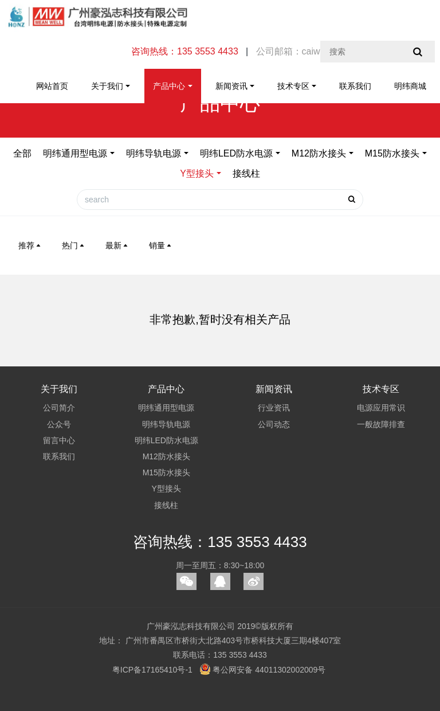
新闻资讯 (231, 86)
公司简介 (59, 407)
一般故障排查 (381, 424)
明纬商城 (410, 86)
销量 (161, 245)
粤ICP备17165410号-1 (152, 669)
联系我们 (355, 86)
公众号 (59, 424)
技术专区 (293, 86)
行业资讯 (274, 407)
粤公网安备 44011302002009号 (262, 669)
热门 (74, 245)
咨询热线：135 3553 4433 (220, 541)
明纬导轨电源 (153, 153)
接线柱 (246, 173)
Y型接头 (197, 173)
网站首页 (52, 86)
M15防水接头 (392, 153)
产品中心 (169, 86)
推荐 (30, 245)
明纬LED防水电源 (236, 153)
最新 (117, 245)
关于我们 (107, 86)
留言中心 (59, 440)
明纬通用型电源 (75, 153)
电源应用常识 (381, 407)
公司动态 (274, 424)
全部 (22, 153)
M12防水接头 (319, 153)
